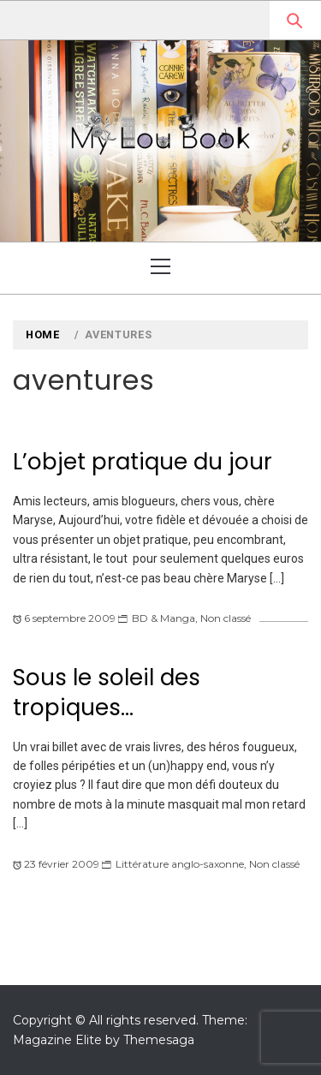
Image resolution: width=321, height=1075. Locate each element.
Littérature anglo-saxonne (180, 863)
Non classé (225, 618)
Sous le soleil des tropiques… (106, 692)
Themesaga (158, 1040)
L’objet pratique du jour (142, 461)
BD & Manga (163, 618)
